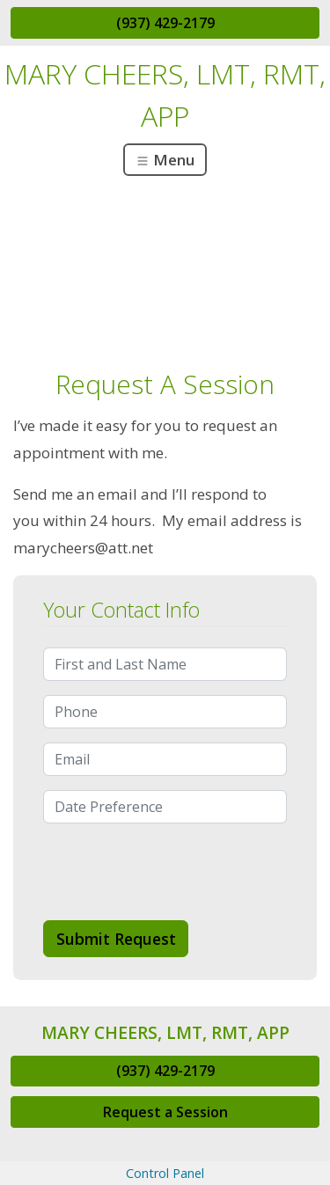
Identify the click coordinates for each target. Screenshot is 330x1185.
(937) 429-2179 (165, 23)
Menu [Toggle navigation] (165, 160)
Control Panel (165, 1173)
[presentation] (177, 872)
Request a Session (165, 1112)
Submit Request (116, 938)
